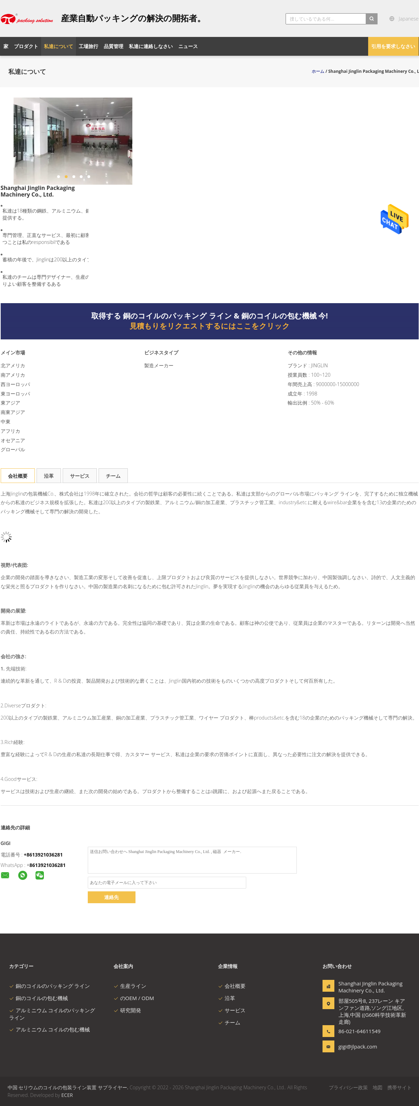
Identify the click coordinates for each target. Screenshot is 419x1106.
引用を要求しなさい (393, 46)
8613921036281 (48, 865)
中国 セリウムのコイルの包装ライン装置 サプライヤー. (69, 1087)
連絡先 (111, 897)
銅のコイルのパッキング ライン (49, 985)
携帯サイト (399, 1087)
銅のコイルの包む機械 (38, 997)
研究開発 (127, 1010)
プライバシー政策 (348, 1087)
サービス (80, 476)
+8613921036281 (43, 854)
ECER (67, 1095)
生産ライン (130, 985)
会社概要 (18, 476)
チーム (113, 476)
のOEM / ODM (134, 997)
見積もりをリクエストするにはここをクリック (210, 326)
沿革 (49, 476)
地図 (377, 1087)
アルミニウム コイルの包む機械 (49, 1029)
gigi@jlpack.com (358, 1046)
